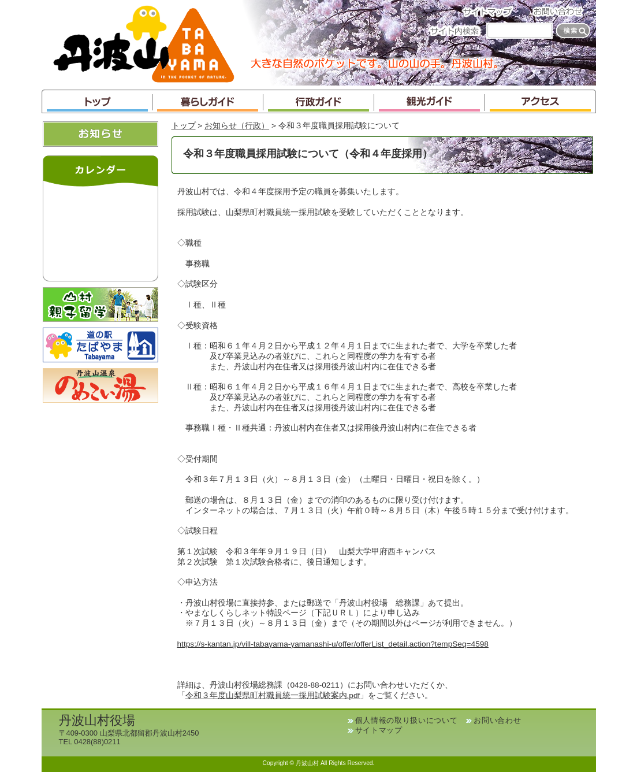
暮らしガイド (207, 101)
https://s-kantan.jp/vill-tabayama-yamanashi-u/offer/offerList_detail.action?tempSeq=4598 (333, 644)
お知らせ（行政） (236, 125)
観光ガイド (429, 101)
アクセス (540, 101)
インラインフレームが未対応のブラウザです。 (100, 231)
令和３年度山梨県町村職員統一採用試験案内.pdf (272, 695)
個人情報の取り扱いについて (406, 720)
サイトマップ (491, 11)
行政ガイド (318, 101)
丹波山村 (143, 43)
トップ (97, 101)
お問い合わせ (561, 11)
